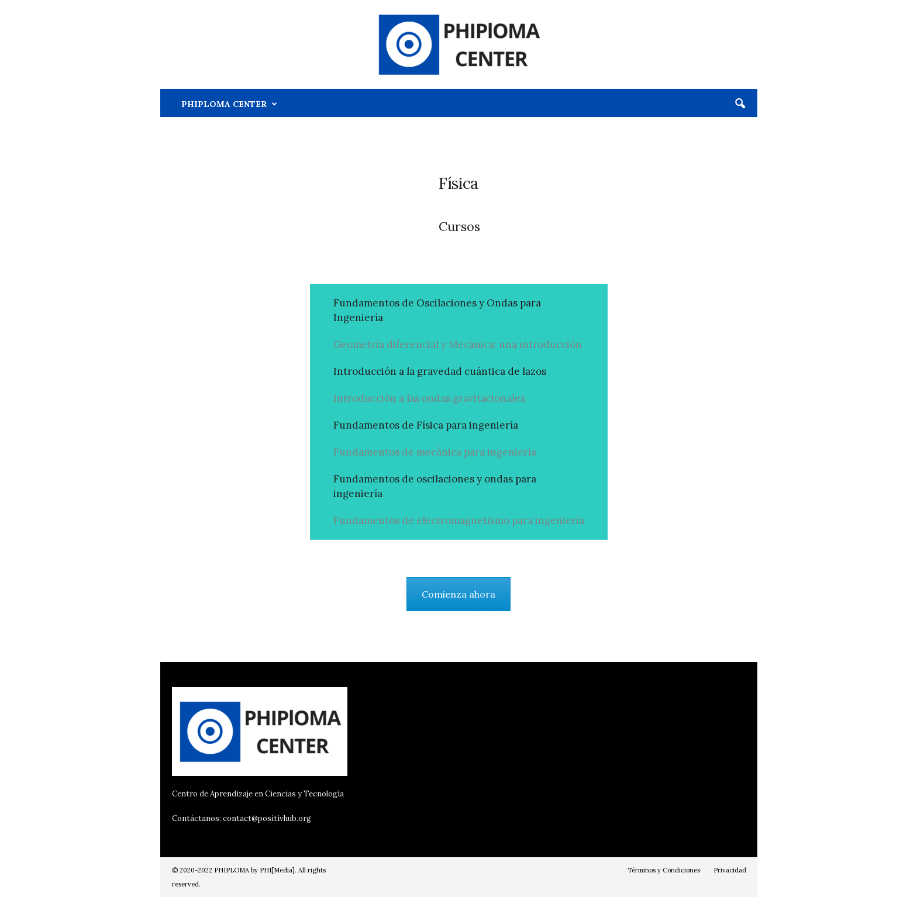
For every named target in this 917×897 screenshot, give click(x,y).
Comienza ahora (458, 594)
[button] (740, 104)
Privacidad (729, 870)
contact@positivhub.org (267, 818)
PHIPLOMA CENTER (229, 104)
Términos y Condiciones (664, 870)
